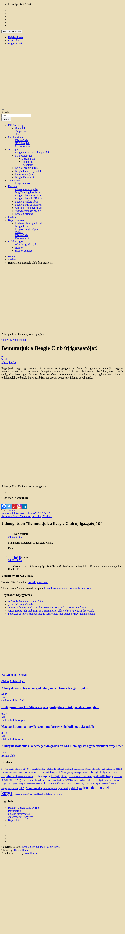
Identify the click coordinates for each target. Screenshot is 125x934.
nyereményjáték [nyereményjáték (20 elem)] (49, 788)
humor (11, 510)
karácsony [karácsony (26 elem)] (67, 779)
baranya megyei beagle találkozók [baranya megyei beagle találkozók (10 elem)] (87, 769)
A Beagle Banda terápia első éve (25, 601)
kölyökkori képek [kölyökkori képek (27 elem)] (31, 788)
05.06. (4, 733)
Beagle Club (8, 755)
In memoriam (22, 146)
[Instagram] (19, 504)
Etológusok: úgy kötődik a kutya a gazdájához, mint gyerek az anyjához (50, 707)
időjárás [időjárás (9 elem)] (53, 780)
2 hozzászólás (8, 362)
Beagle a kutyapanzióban (28, 204)
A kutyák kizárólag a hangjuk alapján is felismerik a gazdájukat (44, 688)
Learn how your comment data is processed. (68, 588)
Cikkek (12, 216)
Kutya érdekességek (14, 674)
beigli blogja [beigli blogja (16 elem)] (75, 772)
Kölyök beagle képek (26, 229)
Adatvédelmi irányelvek (21, 816)
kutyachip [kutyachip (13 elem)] (5, 783)
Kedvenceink (22, 238)
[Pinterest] (14, 504)
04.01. (4, 356)
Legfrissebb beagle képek (29, 223)
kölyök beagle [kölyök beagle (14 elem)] (14, 788)
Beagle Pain (28, 158)
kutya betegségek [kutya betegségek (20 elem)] (112, 780)
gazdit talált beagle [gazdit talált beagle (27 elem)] (103, 776)
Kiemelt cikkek (18, 339)
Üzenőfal (20, 128)
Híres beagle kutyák (26, 244)
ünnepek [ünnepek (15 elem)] (58, 794)
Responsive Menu (12, 31)
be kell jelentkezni (38, 582)
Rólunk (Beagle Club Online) (24, 807)
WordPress (31, 853)
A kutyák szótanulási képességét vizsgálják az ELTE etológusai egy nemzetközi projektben (62, 746)
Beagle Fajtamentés (25, 177)
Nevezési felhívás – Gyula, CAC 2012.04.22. (25, 513)
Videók (19, 232)
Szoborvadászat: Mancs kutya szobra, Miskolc (26, 516)
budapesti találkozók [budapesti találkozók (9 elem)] (25, 777)
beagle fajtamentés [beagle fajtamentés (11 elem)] (107, 769)
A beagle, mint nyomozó (28, 207)
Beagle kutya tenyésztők (28, 170)
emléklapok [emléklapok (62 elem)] (42, 776)
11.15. (4, 752)
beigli (4, 359)
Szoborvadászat (23, 250)
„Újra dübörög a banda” (21, 604)
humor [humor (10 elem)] (26, 780)
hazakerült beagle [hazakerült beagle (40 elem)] (12, 780)
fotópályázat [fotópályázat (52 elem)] (59, 776)
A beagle (13, 149)
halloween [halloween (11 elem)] (118, 777)
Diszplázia (27, 164)
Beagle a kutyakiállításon (28, 198)
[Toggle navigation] (2, 109)
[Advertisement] (32, 299)
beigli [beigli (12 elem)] (66, 772)
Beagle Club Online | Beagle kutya (41, 846)
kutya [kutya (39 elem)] (99, 780)
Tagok (18, 134)
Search (5, 112)
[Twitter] (9, 504)
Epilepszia (27, 161)
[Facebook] (3, 504)
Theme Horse (21, 849)
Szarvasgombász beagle (28, 210)
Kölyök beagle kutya (26, 167)
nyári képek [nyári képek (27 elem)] (75, 788)
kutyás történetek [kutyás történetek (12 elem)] (102, 783)
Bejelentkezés (15, 37)
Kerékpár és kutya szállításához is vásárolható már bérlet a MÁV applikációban (51, 613)
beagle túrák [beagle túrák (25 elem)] (56, 772)
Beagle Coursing (24, 213)
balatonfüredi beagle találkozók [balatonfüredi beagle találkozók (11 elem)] (60, 769)
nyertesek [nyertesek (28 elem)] (63, 788)
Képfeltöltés (21, 140)
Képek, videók (16, 220)
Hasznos (12, 186)
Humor (19, 247)
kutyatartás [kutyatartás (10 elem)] (65, 783)
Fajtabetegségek (23, 155)
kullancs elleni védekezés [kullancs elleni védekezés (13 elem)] (84, 780)
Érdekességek (15, 241)
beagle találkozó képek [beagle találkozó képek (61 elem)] (34, 772)
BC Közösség (15, 124)
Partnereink (14, 810)
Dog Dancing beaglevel (28, 192)
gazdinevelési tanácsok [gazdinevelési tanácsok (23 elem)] (80, 776)
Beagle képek (22, 226)
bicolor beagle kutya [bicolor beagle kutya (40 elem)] (94, 772)
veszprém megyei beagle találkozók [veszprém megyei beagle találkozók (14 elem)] (37, 794)
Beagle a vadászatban (26, 201)
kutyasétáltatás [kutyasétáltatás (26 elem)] (52, 783)
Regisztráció (15, 43)
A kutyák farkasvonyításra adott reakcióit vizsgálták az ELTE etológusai (47, 607)
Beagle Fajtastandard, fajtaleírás (32, 152)
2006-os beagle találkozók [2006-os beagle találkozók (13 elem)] (12, 769)
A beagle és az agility (26, 189)
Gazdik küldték (16, 137)
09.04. (4, 713)
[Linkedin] (24, 504)
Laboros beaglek (24, 174)
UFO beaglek (22, 143)
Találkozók (14, 180)
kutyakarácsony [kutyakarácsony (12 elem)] (16, 783)
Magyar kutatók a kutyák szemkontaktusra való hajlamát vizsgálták (47, 726)
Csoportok (20, 131)
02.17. (4, 694)
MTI (3, 697)
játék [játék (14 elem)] (59, 780)
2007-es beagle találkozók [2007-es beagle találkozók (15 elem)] (36, 769)
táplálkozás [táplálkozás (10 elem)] (17, 794)
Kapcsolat (13, 40)
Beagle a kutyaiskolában (28, 195)
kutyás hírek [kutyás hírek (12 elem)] (75, 783)
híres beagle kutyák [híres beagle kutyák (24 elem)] (39, 779)
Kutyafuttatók (22, 183)
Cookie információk (19, 813)
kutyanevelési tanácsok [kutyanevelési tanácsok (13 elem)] (34, 783)
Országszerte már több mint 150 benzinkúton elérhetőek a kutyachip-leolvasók (51, 610)
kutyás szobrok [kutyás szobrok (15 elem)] (87, 783)
